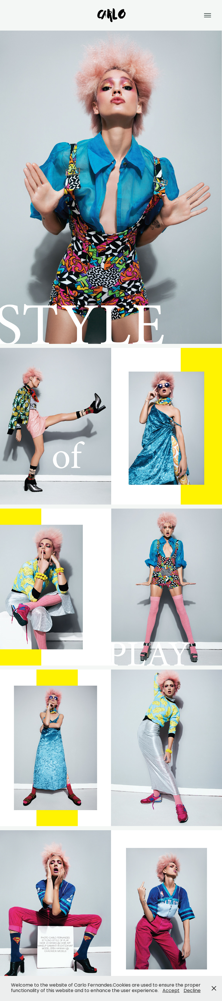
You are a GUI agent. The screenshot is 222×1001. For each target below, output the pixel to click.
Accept (171, 991)
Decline (192, 991)
